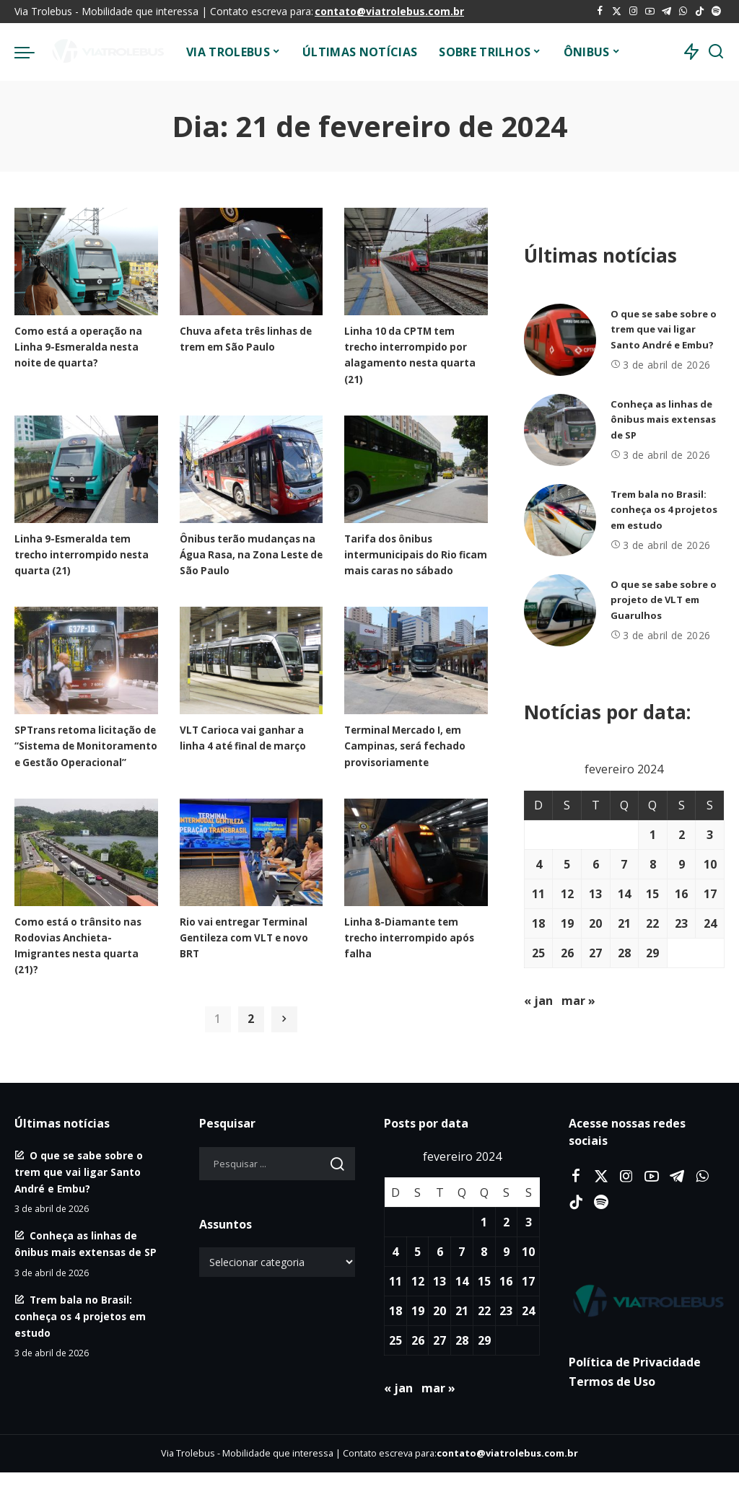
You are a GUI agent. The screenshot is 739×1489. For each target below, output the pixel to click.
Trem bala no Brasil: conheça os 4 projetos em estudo (662, 510)
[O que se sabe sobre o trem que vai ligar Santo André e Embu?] (560, 340)
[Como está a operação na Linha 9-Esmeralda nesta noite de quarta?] (86, 261)
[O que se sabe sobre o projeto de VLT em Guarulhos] (560, 610)
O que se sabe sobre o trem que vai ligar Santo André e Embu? (666, 329)
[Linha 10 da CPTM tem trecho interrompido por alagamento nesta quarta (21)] (416, 261)
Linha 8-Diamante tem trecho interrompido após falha (414, 969)
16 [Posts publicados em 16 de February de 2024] (681, 894)
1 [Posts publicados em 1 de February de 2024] (653, 835)
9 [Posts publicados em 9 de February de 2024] (681, 864)
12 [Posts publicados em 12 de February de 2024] (567, 894)
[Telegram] (666, 11)
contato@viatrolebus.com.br (389, 11)
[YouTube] (650, 11)
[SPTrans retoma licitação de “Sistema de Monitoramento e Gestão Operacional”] (86, 676)
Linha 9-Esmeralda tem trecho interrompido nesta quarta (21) (75, 554)
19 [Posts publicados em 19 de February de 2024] (567, 923)
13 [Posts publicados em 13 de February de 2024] (595, 894)
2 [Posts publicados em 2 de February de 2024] (681, 835)
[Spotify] (716, 11)
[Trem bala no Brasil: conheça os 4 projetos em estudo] (560, 520)
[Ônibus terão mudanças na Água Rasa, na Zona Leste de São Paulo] (251, 469)
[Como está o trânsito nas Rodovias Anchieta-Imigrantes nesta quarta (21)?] (86, 884)
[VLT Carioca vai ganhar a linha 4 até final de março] (251, 676)
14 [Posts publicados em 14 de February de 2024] (624, 894)
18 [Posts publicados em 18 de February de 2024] (538, 923)
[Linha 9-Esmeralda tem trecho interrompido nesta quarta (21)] (86, 469)
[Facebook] (600, 11)
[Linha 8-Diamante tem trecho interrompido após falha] (416, 884)
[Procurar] (716, 52)
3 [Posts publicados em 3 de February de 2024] (710, 835)
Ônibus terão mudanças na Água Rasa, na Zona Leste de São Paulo (243, 554)
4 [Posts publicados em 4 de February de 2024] (538, 864)
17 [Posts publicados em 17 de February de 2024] (710, 894)
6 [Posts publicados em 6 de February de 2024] (595, 864)
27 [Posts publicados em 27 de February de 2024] (595, 953)
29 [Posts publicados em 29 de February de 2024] (652, 953)
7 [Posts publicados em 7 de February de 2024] (624, 864)
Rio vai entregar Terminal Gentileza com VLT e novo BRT (249, 969)
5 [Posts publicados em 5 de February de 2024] (567, 864)
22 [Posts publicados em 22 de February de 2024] (652, 923)
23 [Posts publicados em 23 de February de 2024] (681, 923)
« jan (538, 1001)
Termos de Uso (612, 1398)
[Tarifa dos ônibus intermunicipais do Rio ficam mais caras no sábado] (416, 469)
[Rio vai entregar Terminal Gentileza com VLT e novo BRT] (251, 884)
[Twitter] (616, 11)
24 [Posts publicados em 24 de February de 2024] (710, 923)
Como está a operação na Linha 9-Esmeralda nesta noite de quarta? (83, 346)
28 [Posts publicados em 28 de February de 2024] (624, 953)
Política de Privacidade (635, 1379)
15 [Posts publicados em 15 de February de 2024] (652, 894)
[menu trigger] (31, 52)
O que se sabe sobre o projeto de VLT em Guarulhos (664, 600)
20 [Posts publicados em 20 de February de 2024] (595, 923)
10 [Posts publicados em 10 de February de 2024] (710, 864)
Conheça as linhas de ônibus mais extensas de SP (665, 419)
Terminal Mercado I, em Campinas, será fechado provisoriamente (408, 761)
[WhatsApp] (683, 11)
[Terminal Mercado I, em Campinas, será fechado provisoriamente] (416, 676)
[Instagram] (633, 11)
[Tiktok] (699, 11)
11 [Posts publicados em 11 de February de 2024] (538, 894)
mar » (578, 1001)
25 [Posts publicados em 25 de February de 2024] (538, 953)
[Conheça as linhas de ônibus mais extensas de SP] (560, 430)
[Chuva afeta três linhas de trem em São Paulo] (251, 261)
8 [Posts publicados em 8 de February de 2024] (653, 864)
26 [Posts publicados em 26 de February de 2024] (567, 953)
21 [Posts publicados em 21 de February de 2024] (624, 923)
